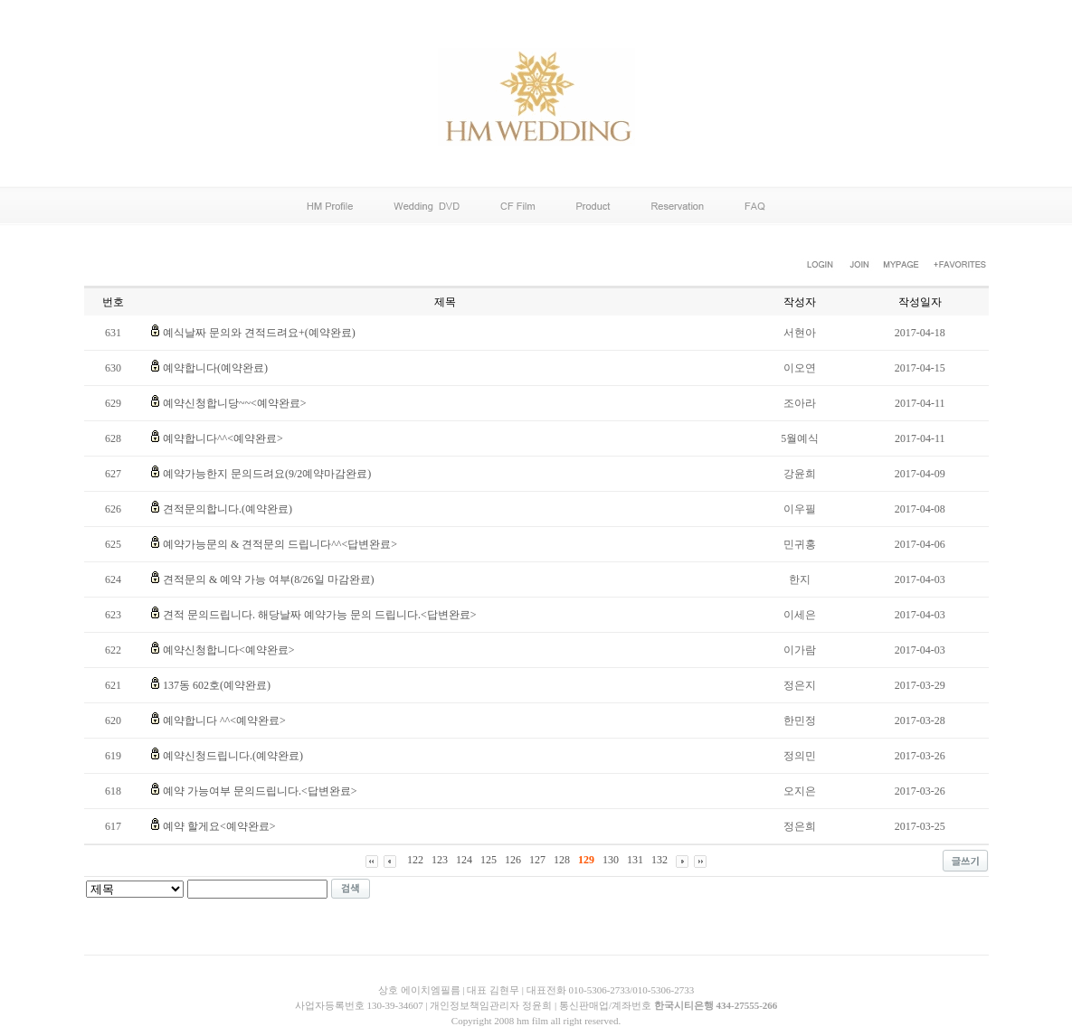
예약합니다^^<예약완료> (223, 438)
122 (415, 859)
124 (464, 859)
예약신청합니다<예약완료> (229, 650)
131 (635, 859)
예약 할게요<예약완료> (219, 826)
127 (537, 859)
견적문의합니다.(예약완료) (227, 509)
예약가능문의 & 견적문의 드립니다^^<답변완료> (280, 544)
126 (513, 859)
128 (562, 859)
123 (440, 859)
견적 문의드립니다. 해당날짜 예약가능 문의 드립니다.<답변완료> (320, 614)
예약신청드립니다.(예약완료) (233, 755)
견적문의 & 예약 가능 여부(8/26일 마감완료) (269, 579)
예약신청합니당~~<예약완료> (235, 403)
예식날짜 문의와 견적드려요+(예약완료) (259, 332)
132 (659, 859)
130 (610, 859)
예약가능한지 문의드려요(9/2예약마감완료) (267, 473)
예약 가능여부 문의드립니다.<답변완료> (260, 791)
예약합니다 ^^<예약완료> (224, 720)
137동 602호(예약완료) (216, 685)
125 (488, 859)
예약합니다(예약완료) (215, 368)
